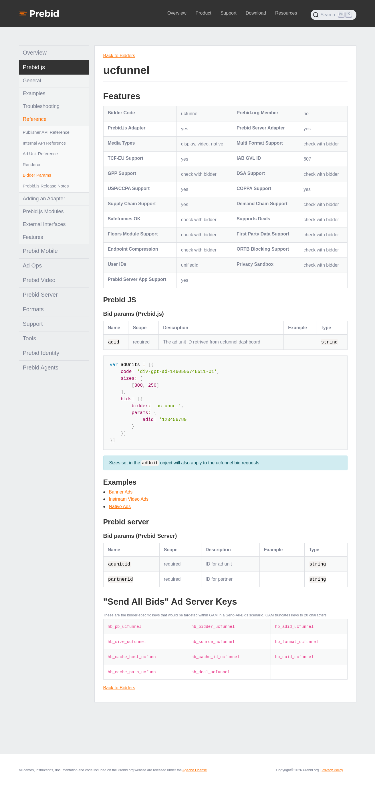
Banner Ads (121, 491)
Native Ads (120, 506)
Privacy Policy (332, 770)
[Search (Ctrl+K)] (333, 15)
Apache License (194, 770)
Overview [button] (176, 13)
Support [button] (229, 13)
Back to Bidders (119, 55)
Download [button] (256, 13)
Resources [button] (286, 13)
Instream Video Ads (128, 499)
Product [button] (203, 13)
